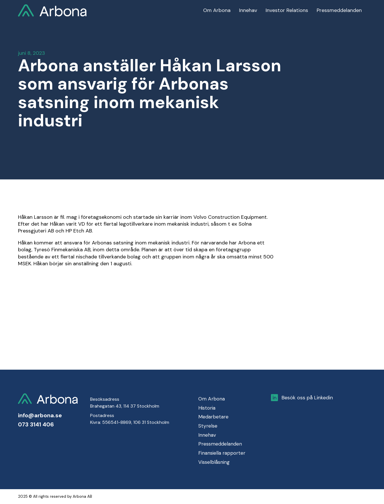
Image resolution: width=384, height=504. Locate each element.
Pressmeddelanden (220, 444)
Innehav (207, 435)
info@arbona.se (40, 415)
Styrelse (207, 426)
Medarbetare (213, 417)
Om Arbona (211, 399)
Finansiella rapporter (221, 453)
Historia (206, 408)
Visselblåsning (214, 462)
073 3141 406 (36, 424)
